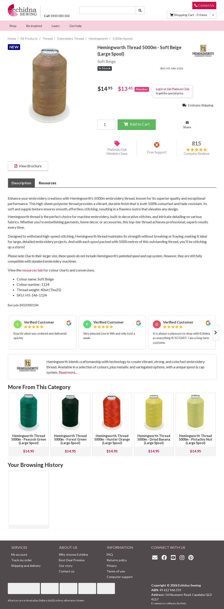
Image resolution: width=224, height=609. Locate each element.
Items (188, 15)
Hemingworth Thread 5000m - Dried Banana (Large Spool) (153, 439)
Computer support (120, 577)
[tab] (21, 183)
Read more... (68, 372)
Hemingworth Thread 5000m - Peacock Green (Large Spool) (28, 439)
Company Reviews (196, 152)
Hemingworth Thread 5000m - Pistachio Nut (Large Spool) (195, 439)
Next (215, 332)
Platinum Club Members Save (117, 152)
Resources (47, 183)
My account (19, 554)
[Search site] (140, 10)
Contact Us (204, 5)
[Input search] (107, 10)
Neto (183, 603)
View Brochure (28, 166)
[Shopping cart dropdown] (213, 15)
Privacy (112, 566)
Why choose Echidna (73, 554)
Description (21, 183)
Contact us (67, 571)
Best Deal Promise (72, 560)
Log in (159, 89)
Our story (66, 566)
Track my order (21, 560)
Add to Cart (137, 124)
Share (187, 125)
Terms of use (116, 571)
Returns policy (117, 560)
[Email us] (156, 557)
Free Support (156, 152)
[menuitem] (12, 26)
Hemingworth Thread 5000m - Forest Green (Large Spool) (70, 439)
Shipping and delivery (26, 566)
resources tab (32, 270)
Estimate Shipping (198, 105)
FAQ (110, 554)
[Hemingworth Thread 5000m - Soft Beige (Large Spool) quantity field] (106, 124)
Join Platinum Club (178, 89)
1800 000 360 (57, 16)
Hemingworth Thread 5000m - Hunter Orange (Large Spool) (112, 439)
